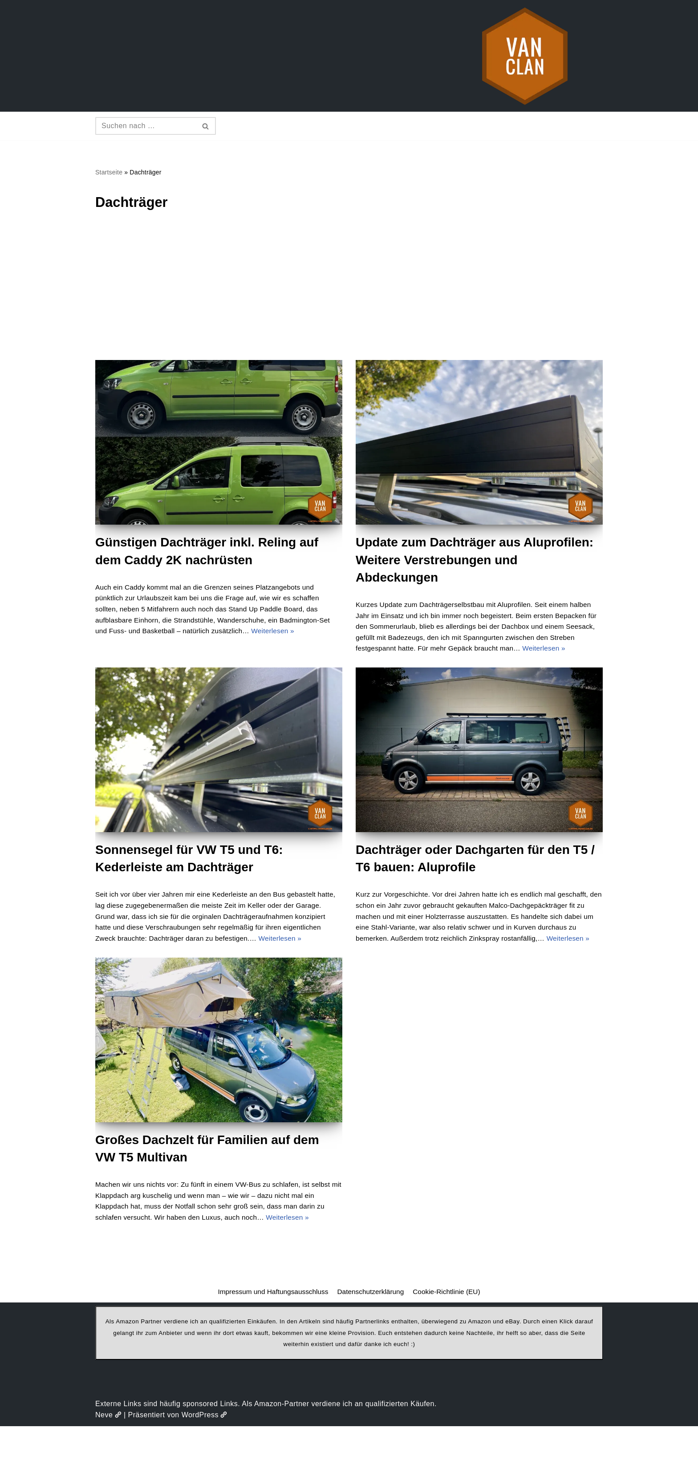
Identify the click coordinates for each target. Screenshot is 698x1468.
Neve (108, 1456)
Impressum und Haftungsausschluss (270, 1333)
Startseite (109, 172)
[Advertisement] (349, 294)
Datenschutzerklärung (371, 1333)
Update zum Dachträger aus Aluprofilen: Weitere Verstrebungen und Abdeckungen (474, 561)
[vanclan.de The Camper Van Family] (525, 56)
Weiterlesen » (300, 634)
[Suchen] (145, 126)
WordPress (204, 1456)
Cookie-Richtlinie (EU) (450, 1333)
